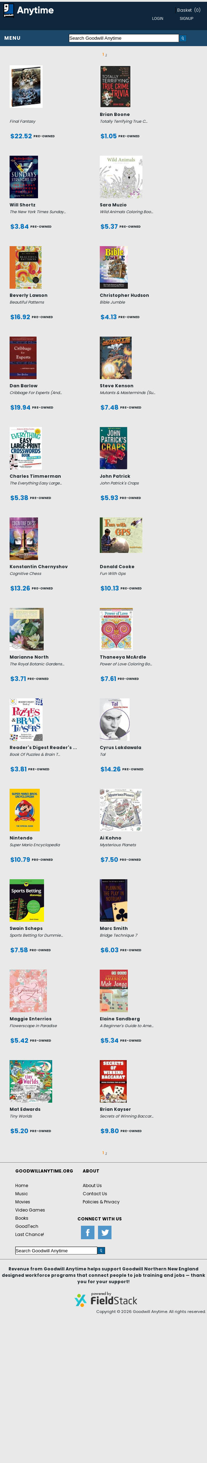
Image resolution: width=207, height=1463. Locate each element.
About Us (92, 1185)
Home (21, 1185)
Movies (22, 1202)
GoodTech (26, 1226)
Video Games (30, 1210)
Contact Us (95, 1194)
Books (21, 1218)
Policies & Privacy (101, 1202)
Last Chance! (29, 1234)
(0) (197, 10)
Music (21, 1194)
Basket (184, 10)
